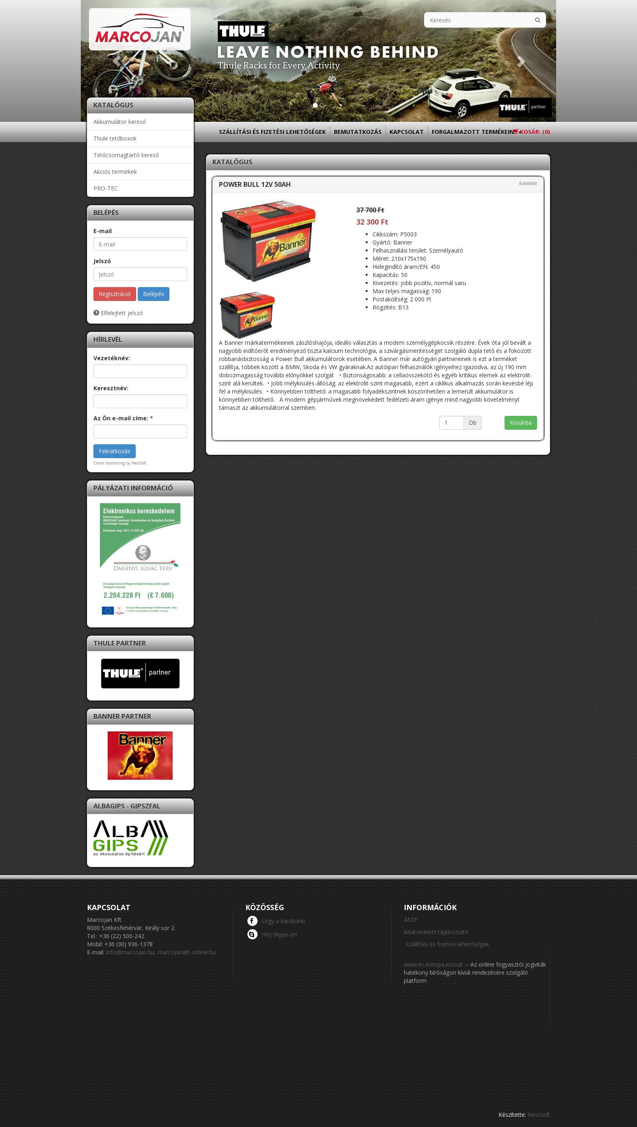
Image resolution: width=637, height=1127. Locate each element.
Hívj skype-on (272, 934)
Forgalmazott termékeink (477, 134)
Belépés (153, 294)
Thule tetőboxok (114, 138)
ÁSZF (411, 920)
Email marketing (109, 463)
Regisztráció (115, 294)
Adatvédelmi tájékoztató (436, 932)
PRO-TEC (105, 188)
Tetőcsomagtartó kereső (126, 155)
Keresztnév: (110, 388)
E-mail (102, 231)
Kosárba (521, 422)
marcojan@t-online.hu (187, 952)
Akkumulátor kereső (119, 121)
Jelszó (102, 261)
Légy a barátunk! (276, 920)
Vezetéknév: (111, 358)
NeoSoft (539, 1114)
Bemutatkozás (357, 132)
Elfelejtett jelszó (118, 313)
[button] (116, 61)
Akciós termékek (115, 171)
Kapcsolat (407, 132)
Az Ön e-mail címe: (123, 418)
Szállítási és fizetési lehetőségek (272, 132)
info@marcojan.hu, (131, 952)
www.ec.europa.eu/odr (433, 964)
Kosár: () (531, 132)
